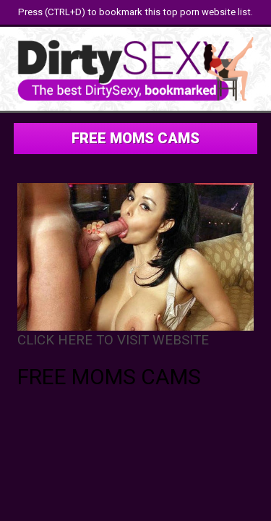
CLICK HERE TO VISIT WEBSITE (113, 340)
